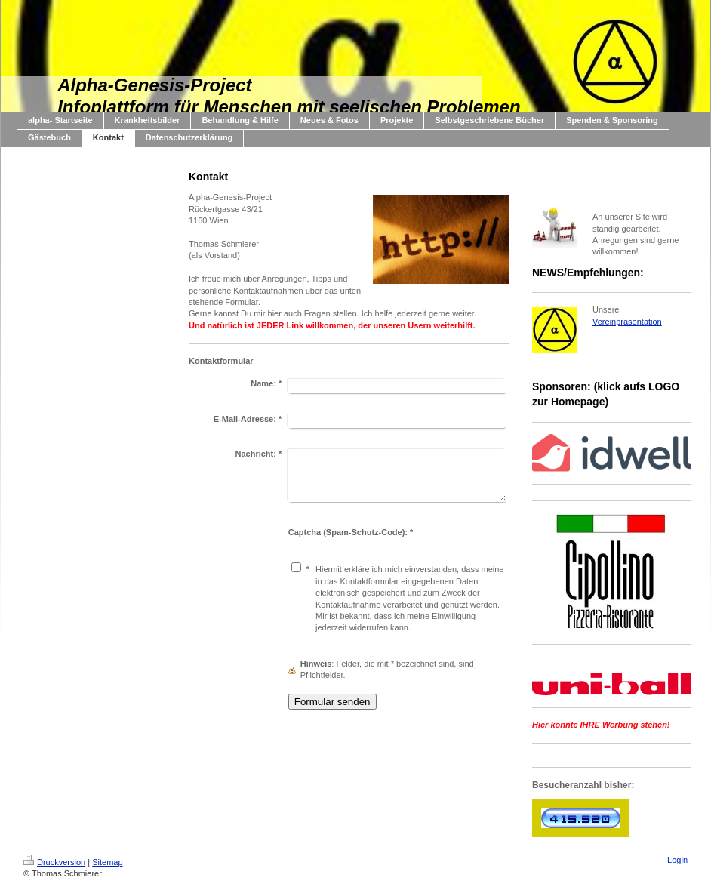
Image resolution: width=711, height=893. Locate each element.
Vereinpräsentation (627, 321)
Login (677, 859)
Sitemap (107, 862)
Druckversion (54, 862)
